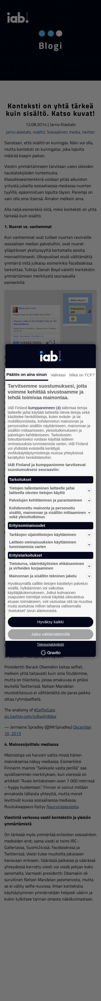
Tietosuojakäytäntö (50, 645)
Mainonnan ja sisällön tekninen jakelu (50, 576)
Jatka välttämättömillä (50, 634)
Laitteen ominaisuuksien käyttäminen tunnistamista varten (50, 544)
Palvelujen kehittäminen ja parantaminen (50, 500)
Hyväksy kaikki (50, 622)
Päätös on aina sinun (26, 374)
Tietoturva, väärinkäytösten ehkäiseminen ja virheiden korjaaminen (50, 566)
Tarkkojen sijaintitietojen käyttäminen (50, 534)
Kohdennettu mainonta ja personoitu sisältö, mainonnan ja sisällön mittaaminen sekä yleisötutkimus (50, 512)
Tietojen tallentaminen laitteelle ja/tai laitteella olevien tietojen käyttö (50, 490)
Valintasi (58, 375)
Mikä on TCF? (82, 375)
